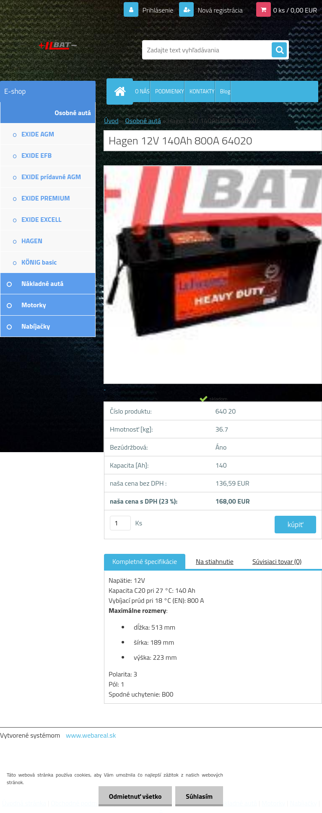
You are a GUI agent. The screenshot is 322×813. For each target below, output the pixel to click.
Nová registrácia (219, 10)
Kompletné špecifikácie (144, 561)
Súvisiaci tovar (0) (276, 561)
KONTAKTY (202, 91)
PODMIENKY (169, 91)
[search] (279, 50)
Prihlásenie (158, 10)
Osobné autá (143, 121)
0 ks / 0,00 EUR (295, 10)
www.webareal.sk (91, 735)
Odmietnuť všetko (135, 796)
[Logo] (57, 50)
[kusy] (120, 523)
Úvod (111, 121)
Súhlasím (199, 796)
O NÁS (142, 91)
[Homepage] (122, 91)
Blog (225, 91)
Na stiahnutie (215, 561)
